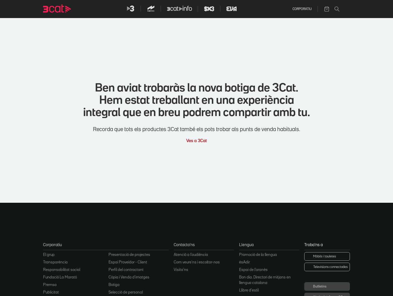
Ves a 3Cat (196, 140)
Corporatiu (302, 9)
